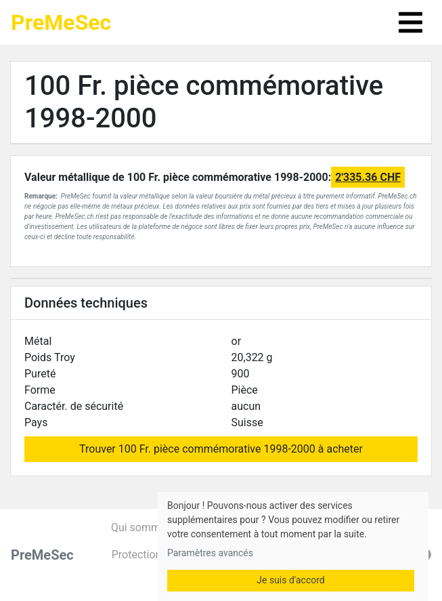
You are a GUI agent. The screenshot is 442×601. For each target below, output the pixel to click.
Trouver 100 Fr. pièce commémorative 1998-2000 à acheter (221, 448)
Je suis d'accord (290, 580)
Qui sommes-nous (154, 527)
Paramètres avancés (210, 552)
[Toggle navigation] (410, 22)
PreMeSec (61, 22)
